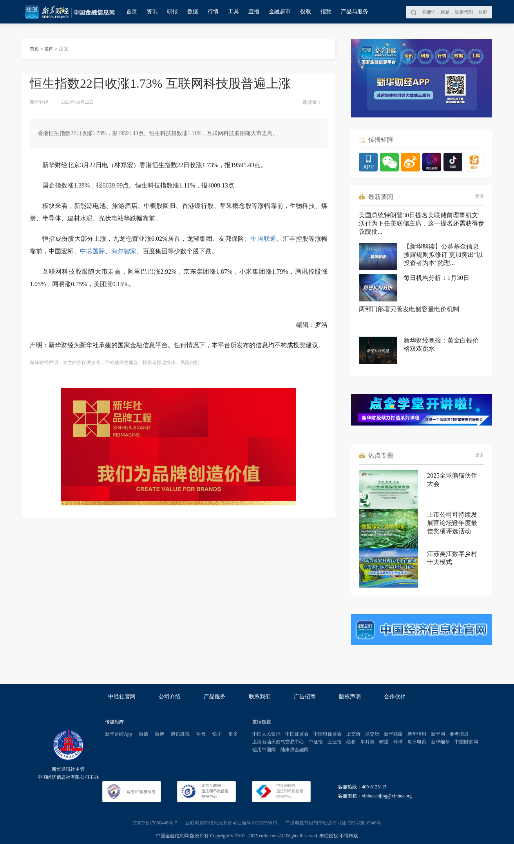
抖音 (201, 734)
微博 (159, 734)
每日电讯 (416, 742)
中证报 (316, 742)
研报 (172, 11)
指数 (325, 11)
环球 (398, 742)
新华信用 (416, 734)
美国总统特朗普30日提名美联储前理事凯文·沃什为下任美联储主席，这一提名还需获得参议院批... (421, 223)
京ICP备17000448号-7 (155, 823)
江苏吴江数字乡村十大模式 (452, 557)
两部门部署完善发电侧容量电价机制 (409, 309)
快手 (217, 734)
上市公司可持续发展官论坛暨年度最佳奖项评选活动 (452, 522)
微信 (143, 734)
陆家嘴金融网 (295, 749)
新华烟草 (440, 742)
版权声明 (350, 697)
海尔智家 (123, 251)
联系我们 (260, 697)
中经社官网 (122, 697)
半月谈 (367, 742)
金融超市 (280, 11)
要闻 (49, 49)
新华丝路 (393, 734)
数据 (192, 11)
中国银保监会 (327, 734)
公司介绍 (170, 697)
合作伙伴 (395, 697)
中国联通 (263, 238)
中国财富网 (466, 742)
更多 (479, 196)
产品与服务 (354, 11)
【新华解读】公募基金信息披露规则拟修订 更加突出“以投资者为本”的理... (443, 254)
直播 (253, 11)
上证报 (335, 742)
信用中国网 (264, 749)
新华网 (438, 734)
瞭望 (384, 742)
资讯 (152, 11)
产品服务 (215, 697)
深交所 (372, 734)
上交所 (353, 734)
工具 (233, 11)
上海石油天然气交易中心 (278, 742)
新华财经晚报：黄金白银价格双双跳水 (441, 344)
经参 (351, 742)
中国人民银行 (266, 734)
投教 (305, 11)
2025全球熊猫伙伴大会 (452, 479)
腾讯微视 (180, 734)
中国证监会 (297, 734)
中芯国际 (92, 251)
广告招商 (305, 697)
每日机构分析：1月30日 (436, 277)
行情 (213, 11)
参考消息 (459, 734)
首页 (131, 11)
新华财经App (118, 734)
